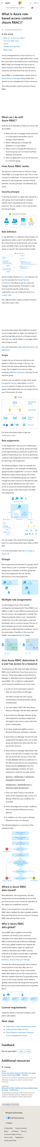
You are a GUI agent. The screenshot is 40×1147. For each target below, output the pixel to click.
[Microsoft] (20, 3)
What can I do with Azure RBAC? (14, 38)
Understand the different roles (17, 1029)
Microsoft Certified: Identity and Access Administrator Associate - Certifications (20, 1089)
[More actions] (36, 8)
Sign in (36, 3)
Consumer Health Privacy (12, 1134)
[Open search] (31, 3)
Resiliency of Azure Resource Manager (16, 959)
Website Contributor (17, 372)
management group (9, 383)
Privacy (23, 1131)
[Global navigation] (2, 3)
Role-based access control (15, 8)
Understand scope (8, 435)
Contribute (14, 1131)
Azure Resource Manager (11, 78)
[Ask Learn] (32, 8)
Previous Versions (21, 1128)
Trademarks (19, 1137)
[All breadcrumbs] (3, 8)
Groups (5, 44)
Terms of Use (8, 1137)
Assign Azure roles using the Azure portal (21, 1026)
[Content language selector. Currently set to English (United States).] (14, 1112)
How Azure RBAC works (11, 41)
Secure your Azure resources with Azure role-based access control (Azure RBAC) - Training (19, 1074)
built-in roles (23, 277)
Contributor (27, 471)
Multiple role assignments (11, 46)
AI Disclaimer (8, 1128)
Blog (5, 1131)
